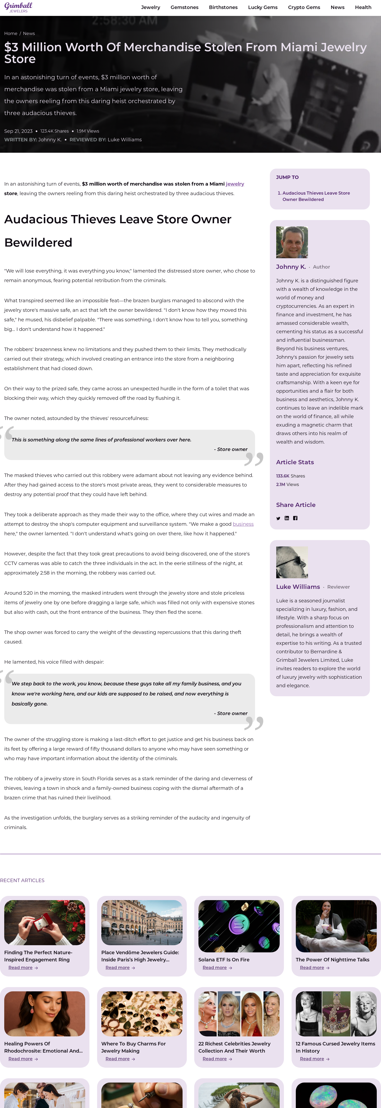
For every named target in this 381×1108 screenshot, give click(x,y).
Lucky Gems (263, 7)
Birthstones (223, 7)
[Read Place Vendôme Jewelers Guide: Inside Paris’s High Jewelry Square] (142, 936)
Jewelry (150, 7)
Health (363, 7)
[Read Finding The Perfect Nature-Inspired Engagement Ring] (44, 936)
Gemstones (184, 7)
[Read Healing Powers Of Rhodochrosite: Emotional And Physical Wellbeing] (44, 1027)
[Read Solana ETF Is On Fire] (239, 936)
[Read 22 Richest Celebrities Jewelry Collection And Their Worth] (239, 1027)
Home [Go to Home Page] (10, 33)
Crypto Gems (304, 7)
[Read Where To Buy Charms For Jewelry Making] (142, 1027)
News (337, 7)
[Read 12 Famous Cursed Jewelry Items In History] (336, 1027)
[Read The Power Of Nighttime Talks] (336, 936)
